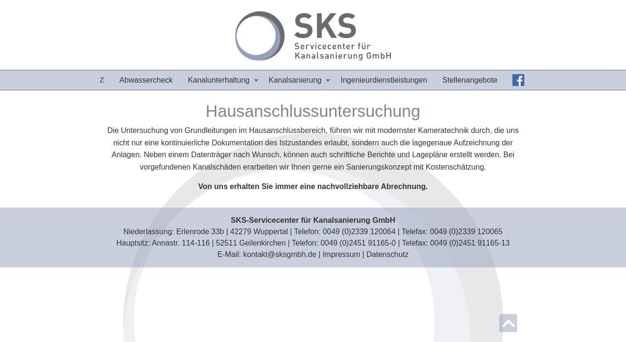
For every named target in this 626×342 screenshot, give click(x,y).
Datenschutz (387, 254)
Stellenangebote (470, 80)
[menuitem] (102, 80)
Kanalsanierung (295, 80)
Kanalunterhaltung (219, 80)
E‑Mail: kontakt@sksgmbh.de (266, 254)
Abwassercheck (146, 80)
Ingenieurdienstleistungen (383, 80)
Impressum (341, 254)
